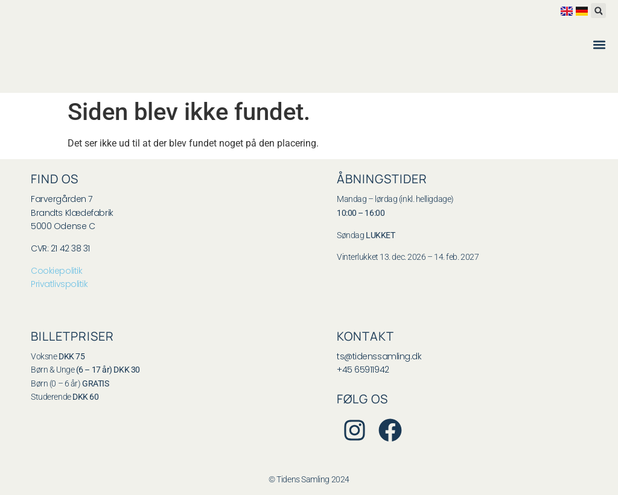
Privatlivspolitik (59, 284)
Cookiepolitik (56, 271)
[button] (598, 10)
